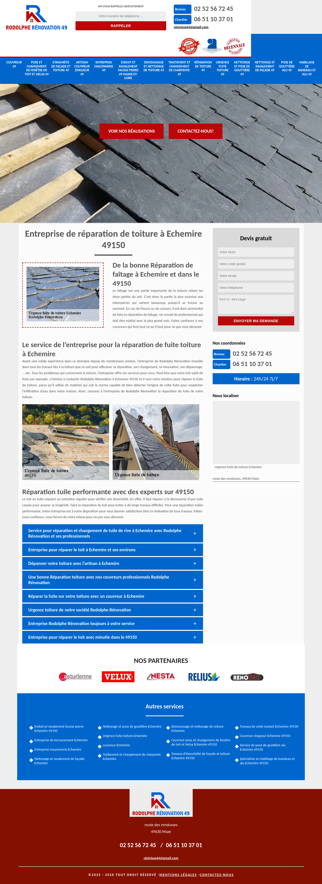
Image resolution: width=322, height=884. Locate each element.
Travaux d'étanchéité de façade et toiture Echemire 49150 (200, 755)
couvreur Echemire (117, 745)
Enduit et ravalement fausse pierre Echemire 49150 (60, 728)
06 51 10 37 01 (193, 19)
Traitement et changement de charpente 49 (179, 45)
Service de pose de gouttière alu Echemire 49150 (262, 747)
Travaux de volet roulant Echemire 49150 (268, 726)
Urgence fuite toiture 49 (222, 45)
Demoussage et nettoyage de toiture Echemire (197, 728)
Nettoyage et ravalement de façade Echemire (61, 760)
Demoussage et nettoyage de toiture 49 (154, 43)
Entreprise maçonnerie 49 (103, 43)
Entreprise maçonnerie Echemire (59, 749)
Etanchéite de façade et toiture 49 (61, 43)
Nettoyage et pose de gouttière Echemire (133, 726)
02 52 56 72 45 (193, 9)
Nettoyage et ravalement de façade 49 (265, 43)
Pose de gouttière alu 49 (287, 43)
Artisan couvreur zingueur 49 (82, 45)
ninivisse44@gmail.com (171, 27)
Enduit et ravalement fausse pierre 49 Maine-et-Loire (128, 47)
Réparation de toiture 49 (203, 43)
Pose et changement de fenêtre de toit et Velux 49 (36, 45)
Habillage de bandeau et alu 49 (307, 45)
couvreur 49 (14, 41)
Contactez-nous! (196, 97)
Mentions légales (178, 874)
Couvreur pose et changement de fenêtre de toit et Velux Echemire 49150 (201, 742)
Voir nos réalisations (131, 97)
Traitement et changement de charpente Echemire (132, 756)
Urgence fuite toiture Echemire (126, 735)
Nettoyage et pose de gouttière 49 (242, 45)
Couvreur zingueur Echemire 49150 (264, 735)
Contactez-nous (217, 874)
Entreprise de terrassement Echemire (62, 740)
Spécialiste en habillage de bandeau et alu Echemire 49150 (266, 760)
